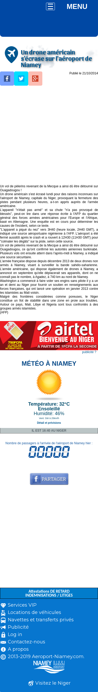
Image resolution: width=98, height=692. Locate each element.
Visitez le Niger (53, 683)
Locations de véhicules (34, 612)
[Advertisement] (49, 135)
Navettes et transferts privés (41, 620)
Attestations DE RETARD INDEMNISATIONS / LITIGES (49, 593)
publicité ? (89, 352)
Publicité (18, 627)
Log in (15, 634)
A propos (18, 649)
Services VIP (22, 605)
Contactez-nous (26, 642)
